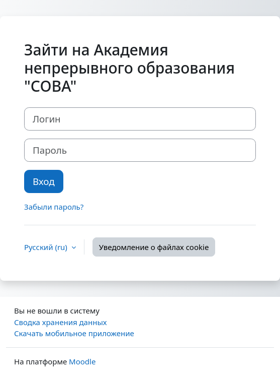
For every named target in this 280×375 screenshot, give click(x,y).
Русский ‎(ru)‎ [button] (46, 247)
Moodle (82, 361)
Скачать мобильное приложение (74, 333)
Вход (44, 181)
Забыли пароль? (53, 207)
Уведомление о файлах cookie (154, 247)
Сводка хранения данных (60, 322)
